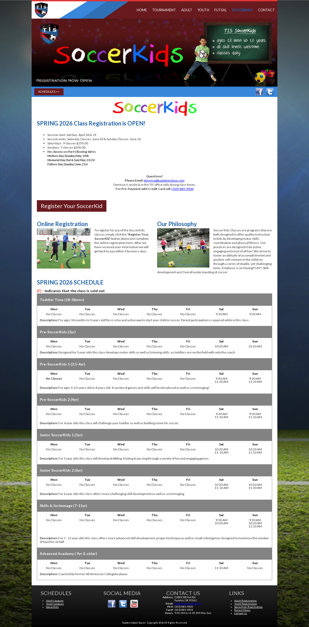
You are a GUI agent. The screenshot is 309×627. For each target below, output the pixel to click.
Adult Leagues (55, 600)
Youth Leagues (55, 603)
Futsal (220, 10)
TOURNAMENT (164, 10)
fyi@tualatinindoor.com (188, 603)
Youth (203, 10)
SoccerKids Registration (248, 606)
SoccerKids (242, 10)
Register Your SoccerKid (71, 205)
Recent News (242, 610)
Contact (266, 10)
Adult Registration (245, 600)
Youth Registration (245, 603)
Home (142, 10)
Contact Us (240, 613)
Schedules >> (49, 92)
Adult (186, 10)
